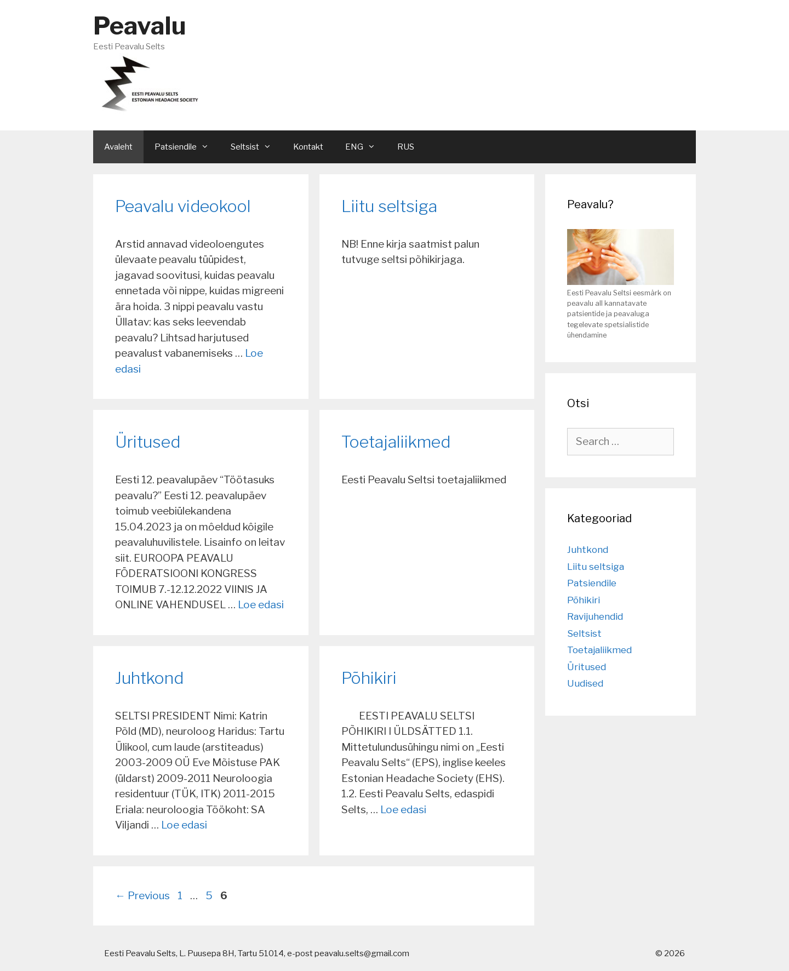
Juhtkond (149, 678)
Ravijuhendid (595, 616)
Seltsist (584, 633)
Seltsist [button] (256, 146)
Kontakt (308, 147)
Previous (142, 895)
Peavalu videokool (183, 206)
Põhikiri (369, 678)
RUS (405, 147)
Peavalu (139, 26)
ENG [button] (365, 146)
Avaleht (118, 147)
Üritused (147, 442)
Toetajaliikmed (395, 442)
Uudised (585, 683)
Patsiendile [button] (187, 146)
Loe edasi (261, 604)
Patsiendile (591, 583)
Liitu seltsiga (389, 206)
